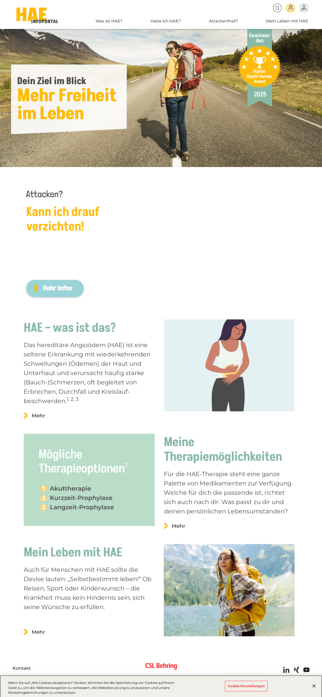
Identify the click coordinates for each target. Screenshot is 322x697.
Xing (296, 670)
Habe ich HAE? (165, 21)
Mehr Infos (57, 288)
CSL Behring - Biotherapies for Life (161, 668)
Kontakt (22, 668)
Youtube (306, 670)
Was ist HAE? (109, 21)
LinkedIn (286, 670)
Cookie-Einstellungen (246, 687)
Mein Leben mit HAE (287, 21)
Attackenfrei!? (223, 21)
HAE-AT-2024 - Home (37, 15)
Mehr (38, 416)
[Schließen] (313, 687)
